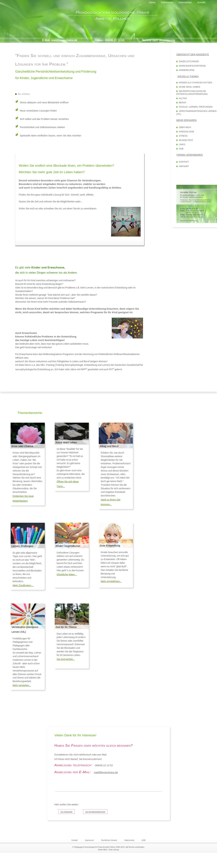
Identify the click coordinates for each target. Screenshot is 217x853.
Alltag (183, 98)
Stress (183, 136)
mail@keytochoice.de (106, 772)
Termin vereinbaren (189, 155)
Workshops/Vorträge (192, 66)
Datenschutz (129, 840)
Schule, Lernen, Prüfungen (196, 107)
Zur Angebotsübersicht (95, 811)
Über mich (185, 127)
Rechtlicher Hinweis (109, 840)
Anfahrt (184, 166)
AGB (181, 149)
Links (182, 144)
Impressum (89, 840)
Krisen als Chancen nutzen (195, 82)
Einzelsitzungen (189, 61)
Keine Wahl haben (189, 87)
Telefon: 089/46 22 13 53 (109, 40)
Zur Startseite (66, 811)
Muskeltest (186, 140)
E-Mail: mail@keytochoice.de (59, 40)
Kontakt (184, 162)
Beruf (182, 102)
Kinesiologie (186, 131)
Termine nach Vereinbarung (158, 40)
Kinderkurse (186, 70)
